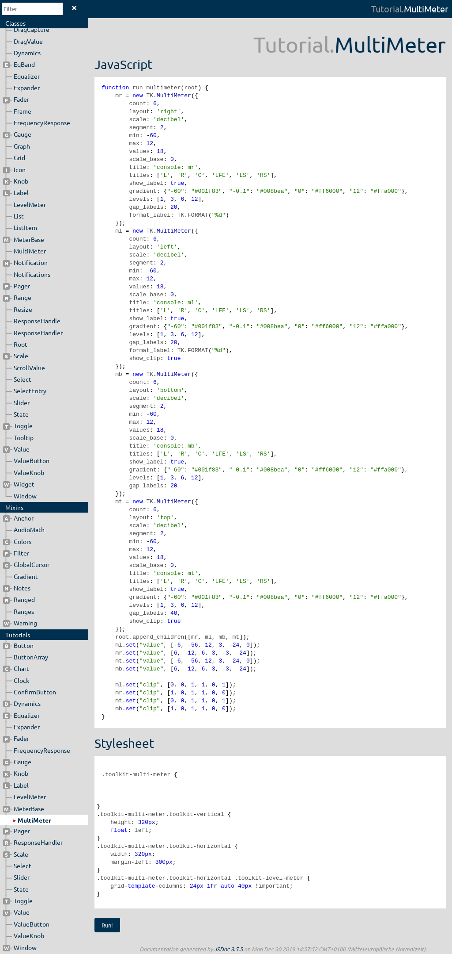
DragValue (28, 41)
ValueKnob (29, 472)
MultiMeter (30, 251)
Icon (14, 169)
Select (22, 379)
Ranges (24, 611)
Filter (16, 553)
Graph (22, 146)
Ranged (19, 599)
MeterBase (23, 239)
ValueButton (31, 460)
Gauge (17, 134)
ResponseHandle (37, 321)
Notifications (32, 274)
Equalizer (27, 76)
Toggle (18, 425)
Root (20, 344)
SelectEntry (30, 391)
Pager (16, 286)
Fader (16, 99)
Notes (16, 588)
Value (16, 449)
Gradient (26, 576)
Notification (25, 262)
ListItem (25, 227)
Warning (20, 623)
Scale (15, 356)
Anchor (18, 518)
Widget (18, 484)
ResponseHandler (38, 333)
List (19, 216)
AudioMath (29, 529)
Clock (21, 680)
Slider (22, 402)
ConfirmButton (35, 692)
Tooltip (24, 437)
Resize (23, 309)
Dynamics (27, 53)
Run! (107, 925)
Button (18, 645)
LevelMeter (30, 204)
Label (16, 192)
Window (25, 496)
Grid (19, 157)
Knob (15, 181)
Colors (17, 541)
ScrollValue (29, 368)
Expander (27, 88)
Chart (16, 668)
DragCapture (31, 29)
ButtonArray (31, 657)
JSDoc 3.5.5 (228, 949)
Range (17, 297)
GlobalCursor (26, 564)
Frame (22, 111)
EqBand (19, 64)
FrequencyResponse (42, 122)
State (21, 414)
